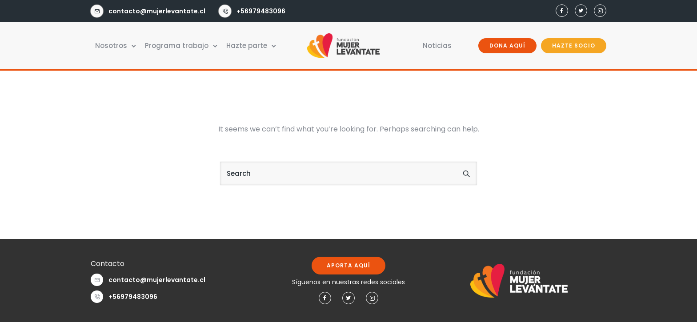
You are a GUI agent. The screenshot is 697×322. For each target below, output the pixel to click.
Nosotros (111, 45)
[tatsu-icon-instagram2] (600, 11)
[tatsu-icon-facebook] (562, 11)
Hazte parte (246, 45)
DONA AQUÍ (507, 45)
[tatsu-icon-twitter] (581, 11)
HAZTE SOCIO (573, 45)
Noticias (437, 45)
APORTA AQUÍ (348, 265)
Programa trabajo (176, 45)
